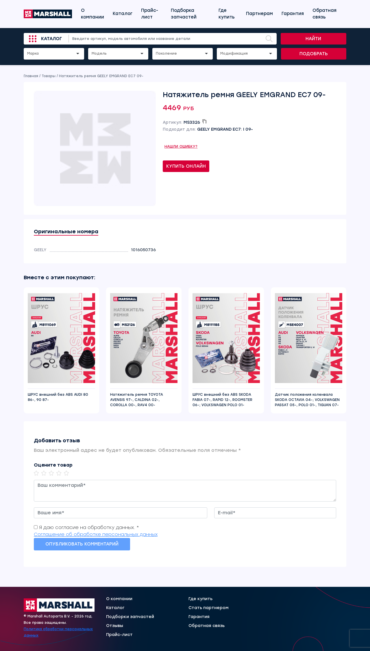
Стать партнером (208, 608)
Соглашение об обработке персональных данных (96, 534)
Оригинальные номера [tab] (66, 231)
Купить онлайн (186, 166)
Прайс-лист (149, 14)
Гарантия (293, 13)
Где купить (227, 14)
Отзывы (114, 626)
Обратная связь (324, 14)
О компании (92, 14)
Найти (313, 38)
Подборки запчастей (130, 617)
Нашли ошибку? (181, 147)
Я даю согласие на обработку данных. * (89, 527)
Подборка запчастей (184, 14)
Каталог (122, 13)
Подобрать (313, 53)
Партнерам (259, 13)
